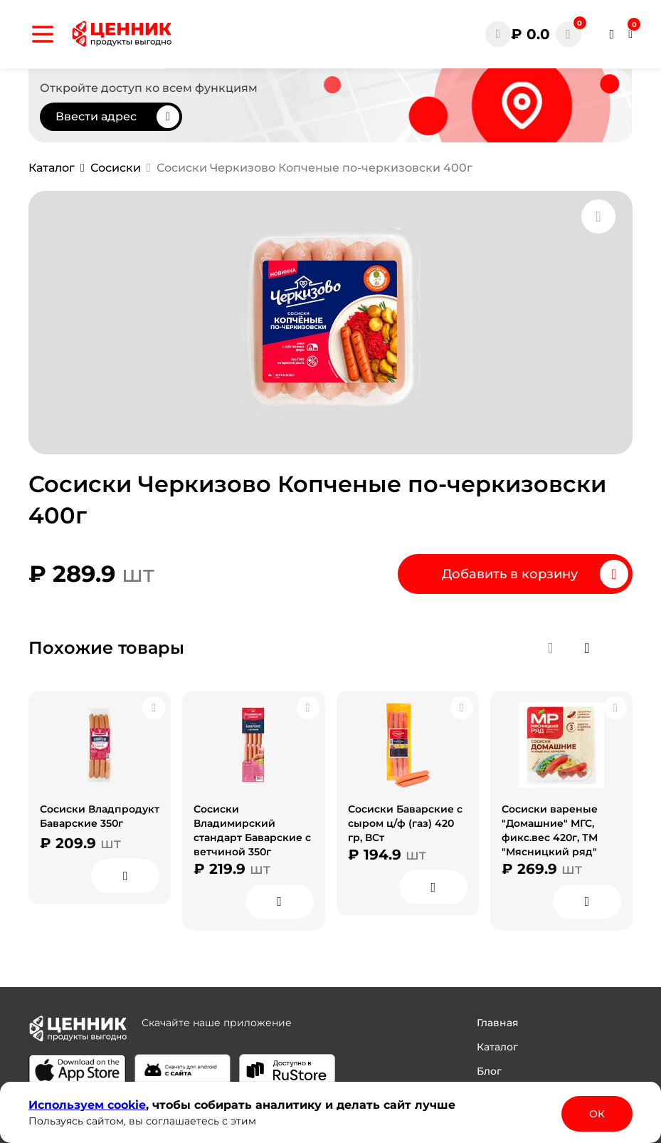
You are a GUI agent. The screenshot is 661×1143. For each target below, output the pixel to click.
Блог (489, 1071)
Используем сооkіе (87, 1105)
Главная (498, 1022)
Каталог (497, 1046)
